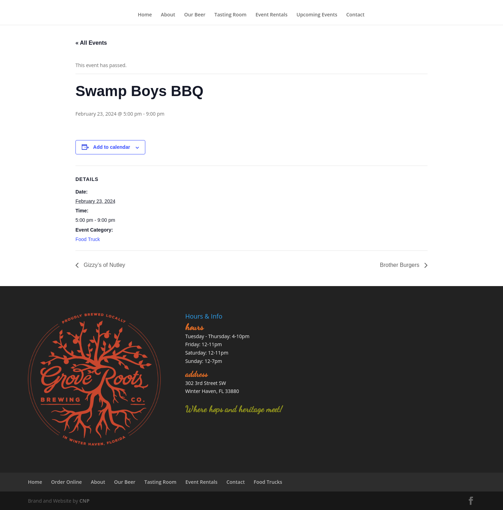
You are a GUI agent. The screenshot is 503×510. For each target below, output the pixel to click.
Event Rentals (271, 15)
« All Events (91, 43)
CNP (84, 500)
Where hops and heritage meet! (233, 409)
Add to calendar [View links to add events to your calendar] (111, 147)
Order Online (66, 482)
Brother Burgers (400, 265)
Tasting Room (230, 15)
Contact (355, 15)
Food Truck (87, 239)
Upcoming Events (317, 15)
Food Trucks (268, 482)
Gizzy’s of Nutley (103, 265)
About (168, 15)
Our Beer (194, 15)
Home (145, 15)
